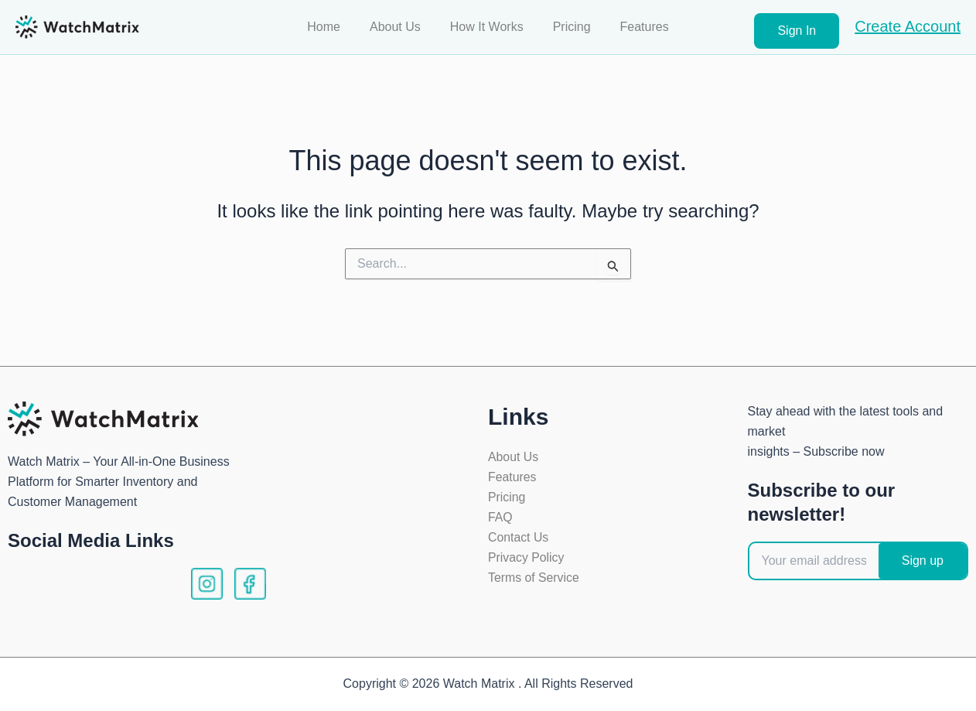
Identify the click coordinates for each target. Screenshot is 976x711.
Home (333, 26)
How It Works (487, 26)
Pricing (567, 26)
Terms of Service (534, 579)
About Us (399, 26)
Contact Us (518, 538)
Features (635, 26)
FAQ (500, 518)
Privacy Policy (526, 559)
